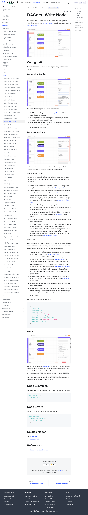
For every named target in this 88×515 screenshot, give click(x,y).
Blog (68, 499)
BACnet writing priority (50, 235)
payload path (46, 366)
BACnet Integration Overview (39, 450)
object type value (59, 188)
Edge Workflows (32, 25)
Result (78, 20)
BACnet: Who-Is (34, 439)
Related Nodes (79, 27)
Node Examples (79, 22)
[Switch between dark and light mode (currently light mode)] (68, 2)
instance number (61, 193)
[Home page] (28, 8)
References (78, 30)
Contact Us (70, 504)
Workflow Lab (49, 507)
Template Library (30, 504)
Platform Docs (37, 2)
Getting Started (26, 2)
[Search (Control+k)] (78, 2)
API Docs (46, 2)
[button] (13, 9)
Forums (69, 501)
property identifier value (62, 266)
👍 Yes (45, 464)
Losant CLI (48, 499)
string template (53, 113)
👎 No (52, 464)
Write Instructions (80, 16)
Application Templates (32, 501)
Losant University (50, 504)
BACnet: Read (34, 436)
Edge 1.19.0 (67, 11)
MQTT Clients (49, 496)
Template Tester (50, 501)
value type (59, 214)
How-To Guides (55, 2)
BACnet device (47, 23)
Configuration (78, 9)
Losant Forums (61, 471)
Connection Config (79, 12)
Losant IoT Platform (73, 496)
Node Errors (78, 25)
